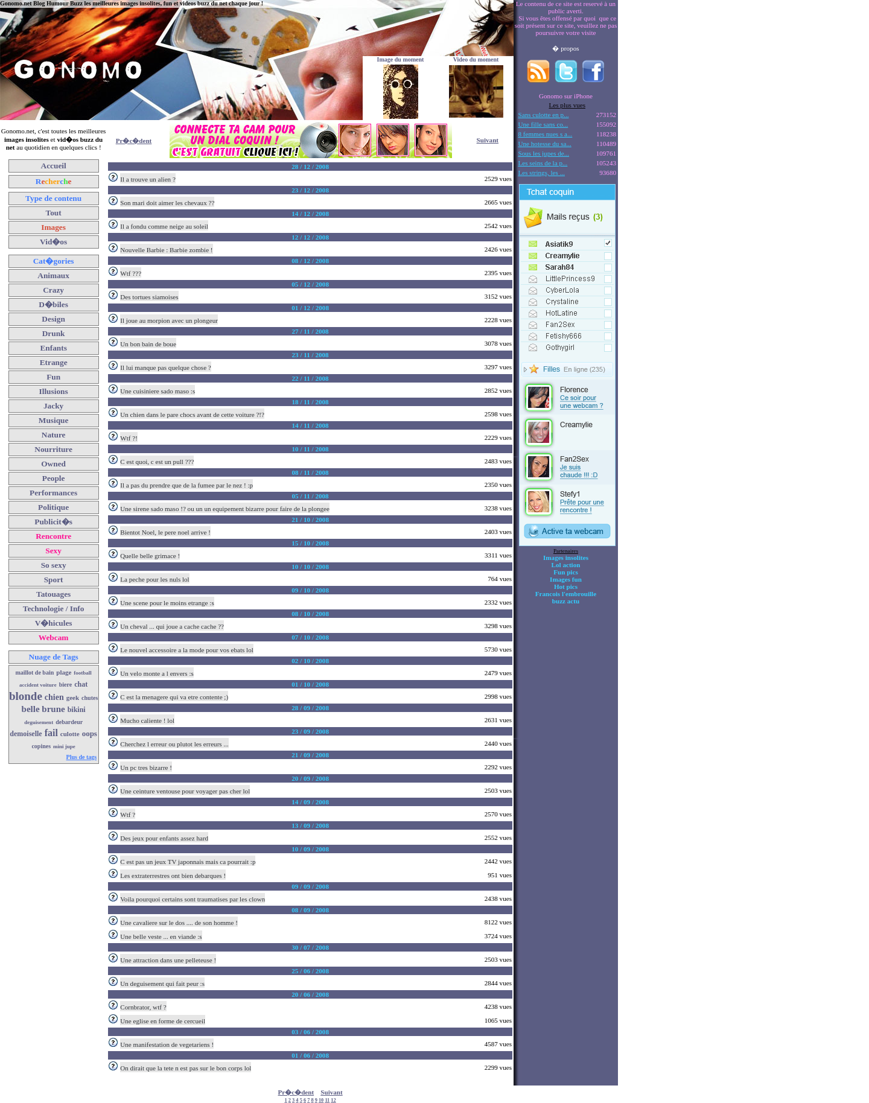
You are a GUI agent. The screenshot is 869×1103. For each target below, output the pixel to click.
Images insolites (565, 557)
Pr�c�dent (134, 140)
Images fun (566, 579)
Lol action (566, 564)
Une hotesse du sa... (544, 143)
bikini (77, 709)
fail (51, 733)
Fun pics (565, 572)
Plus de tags (81, 757)
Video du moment (476, 59)
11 (327, 1100)
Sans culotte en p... (543, 114)
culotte (70, 733)
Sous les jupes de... (544, 153)
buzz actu (565, 601)
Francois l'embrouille (565, 593)
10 (321, 1100)
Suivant (487, 140)
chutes (89, 698)
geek (72, 697)
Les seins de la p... (543, 163)
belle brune (43, 709)
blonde (25, 696)
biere (65, 684)
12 (333, 1100)
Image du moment (400, 59)
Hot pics (566, 586)
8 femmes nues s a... (545, 134)
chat (81, 684)
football (83, 673)
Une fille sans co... (543, 124)
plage (63, 672)
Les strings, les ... (541, 172)
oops (89, 733)
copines (41, 746)
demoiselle (26, 734)
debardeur (69, 722)
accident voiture (38, 685)
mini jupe (64, 746)
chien (54, 697)
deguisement (38, 722)
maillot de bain (34, 672)
